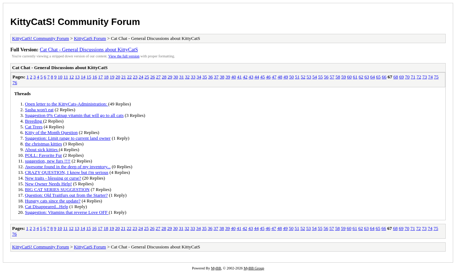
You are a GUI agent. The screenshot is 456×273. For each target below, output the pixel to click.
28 (164, 76)
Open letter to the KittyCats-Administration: (66, 104)
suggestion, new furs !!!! (48, 161)
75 (436, 76)
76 (14, 82)
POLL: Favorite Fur (43, 155)
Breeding (34, 121)
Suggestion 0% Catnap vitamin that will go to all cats (74, 115)
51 (297, 76)
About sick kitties (42, 149)
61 (355, 76)
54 (314, 76)
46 (268, 76)
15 (89, 76)
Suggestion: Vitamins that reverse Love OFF (67, 212)
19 (112, 76)
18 (106, 76)
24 (141, 76)
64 (372, 76)
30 (175, 76)
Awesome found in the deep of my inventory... (68, 166)
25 (146, 76)
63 (366, 76)
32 (187, 76)
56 (326, 76)
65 (378, 76)
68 (395, 76)
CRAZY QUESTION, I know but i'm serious (66, 172)
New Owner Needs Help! (48, 183)
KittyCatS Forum (90, 38)
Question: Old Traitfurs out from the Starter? (66, 195)
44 (256, 76)
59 (343, 76)
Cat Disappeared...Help (46, 206)
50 (291, 76)
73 (424, 76)
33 (193, 76)
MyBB (216, 268)
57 (332, 76)
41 (239, 76)
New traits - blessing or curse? (53, 178)
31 (181, 76)
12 (71, 76)
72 (418, 76)
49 (285, 76)
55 (320, 76)
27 (158, 76)
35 (204, 76)
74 (430, 76)
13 (77, 76)
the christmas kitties (43, 143)
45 (262, 76)
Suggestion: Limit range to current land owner (67, 138)
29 (169, 76)
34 (199, 76)
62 (361, 76)
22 (129, 76)
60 (349, 76)
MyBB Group (254, 268)
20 (117, 76)
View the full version (123, 56)
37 (216, 76)
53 (308, 76)
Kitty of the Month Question (51, 132)
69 (401, 76)
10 (60, 76)
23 (135, 76)
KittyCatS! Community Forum (75, 21)
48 (280, 76)
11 (65, 76)
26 (152, 76)
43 (251, 76)
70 (407, 76)
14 (83, 76)
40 (233, 76)
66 (384, 76)
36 (210, 76)
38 (222, 76)
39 (228, 76)
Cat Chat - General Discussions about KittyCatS (89, 49)
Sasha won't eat (39, 109)
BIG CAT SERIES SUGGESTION (57, 189)
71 (413, 76)
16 (94, 76)
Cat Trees (33, 126)
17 (100, 76)
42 (245, 76)
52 (303, 76)
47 (274, 76)
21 (123, 76)
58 (338, 76)
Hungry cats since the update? (53, 201)
